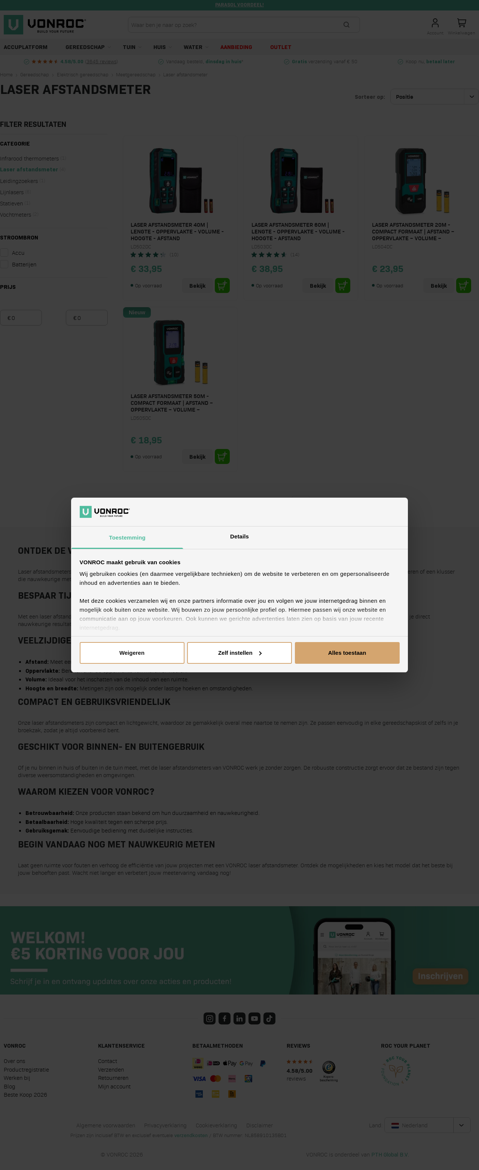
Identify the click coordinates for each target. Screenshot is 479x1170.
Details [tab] (239, 536)
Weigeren (131, 653)
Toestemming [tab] (127, 537)
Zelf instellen (240, 653)
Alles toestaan (347, 653)
